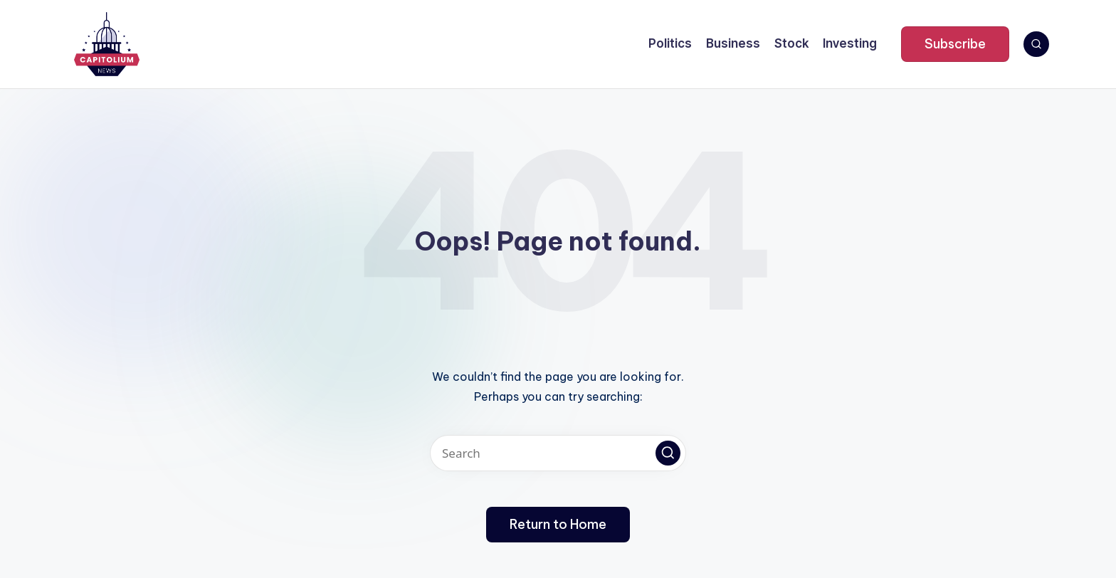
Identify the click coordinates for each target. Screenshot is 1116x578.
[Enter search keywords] (558, 453)
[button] (955, 44)
